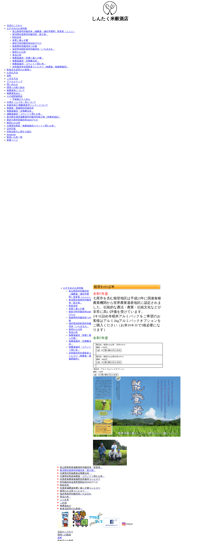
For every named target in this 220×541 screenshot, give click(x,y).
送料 (60, 538)
